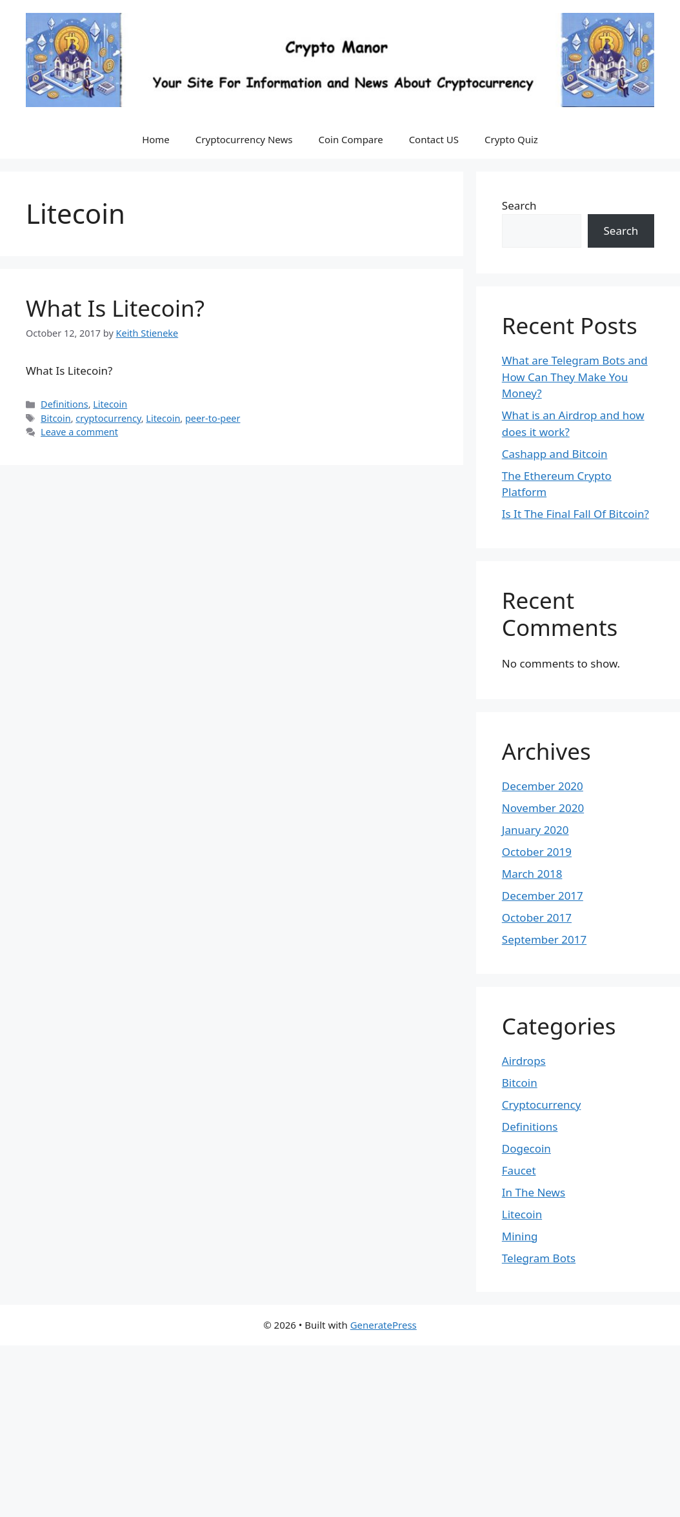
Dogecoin (526, 1148)
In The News (533, 1192)
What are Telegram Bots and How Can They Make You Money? (575, 377)
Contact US (434, 139)
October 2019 (537, 851)
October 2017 (537, 917)
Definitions (64, 404)
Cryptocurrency (541, 1104)
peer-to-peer (213, 418)
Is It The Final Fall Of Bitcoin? (575, 513)
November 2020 (543, 807)
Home (156, 139)
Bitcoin (56, 418)
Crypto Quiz (511, 139)
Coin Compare (350, 139)
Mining (520, 1236)
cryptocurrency (108, 418)
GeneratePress (383, 1324)
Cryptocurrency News (244, 139)
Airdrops (524, 1060)
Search (519, 205)
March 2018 (532, 873)
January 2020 (535, 829)
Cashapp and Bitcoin (555, 453)
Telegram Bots (538, 1258)
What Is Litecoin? (115, 308)
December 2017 (542, 895)
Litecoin (110, 404)
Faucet (519, 1170)
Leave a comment (79, 432)
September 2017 (544, 939)
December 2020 (542, 785)
